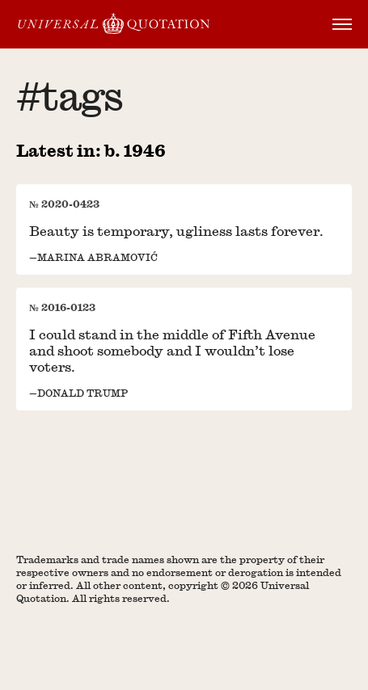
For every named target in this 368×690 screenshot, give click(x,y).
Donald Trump (82, 393)
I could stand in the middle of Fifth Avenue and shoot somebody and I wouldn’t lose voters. (172, 350)
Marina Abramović (97, 257)
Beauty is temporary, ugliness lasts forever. (176, 230)
